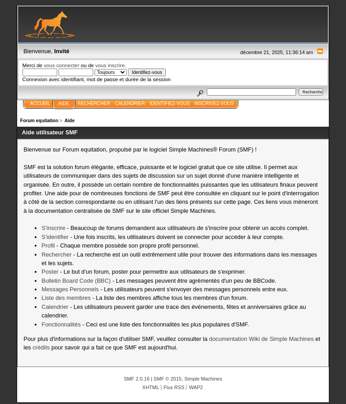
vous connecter (61, 65)
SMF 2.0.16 (137, 378)
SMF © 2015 (168, 378)
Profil (48, 245)
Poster (49, 271)
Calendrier (54, 306)
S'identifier (54, 237)
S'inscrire (53, 228)
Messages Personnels (70, 289)
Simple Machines (203, 378)
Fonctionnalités (61, 324)
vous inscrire (110, 65)
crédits (41, 347)
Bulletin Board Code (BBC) (76, 280)
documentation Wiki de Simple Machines (261, 338)
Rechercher (56, 254)
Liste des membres (66, 297)
